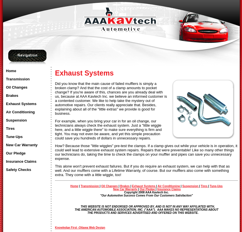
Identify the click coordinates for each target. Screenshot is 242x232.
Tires (10, 128)
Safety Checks (18, 170)
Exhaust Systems (21, 104)
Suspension (16, 120)
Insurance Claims (21, 161)
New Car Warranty (22, 145)
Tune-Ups (14, 137)
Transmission (18, 79)
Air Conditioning (20, 112)
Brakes (12, 95)
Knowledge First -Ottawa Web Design (80, 227)
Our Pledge (16, 153)
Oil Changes (16, 87)
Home (11, 71)
